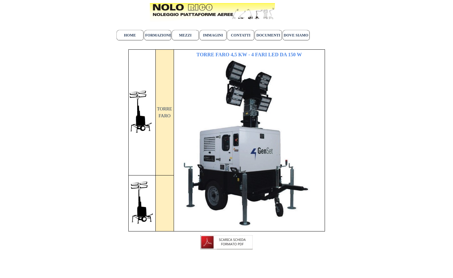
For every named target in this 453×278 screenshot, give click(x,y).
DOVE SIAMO (296, 35)
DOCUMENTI (268, 35)
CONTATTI (240, 35)
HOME (130, 35)
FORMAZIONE (158, 35)
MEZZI (185, 35)
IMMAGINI (213, 35)
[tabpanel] (212, 15)
